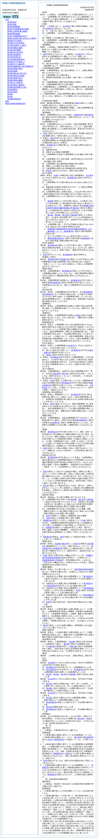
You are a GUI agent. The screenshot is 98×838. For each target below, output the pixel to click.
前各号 (48, 171)
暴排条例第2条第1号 (55, 238)
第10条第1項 (52, 586)
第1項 (52, 138)
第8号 (68, 753)
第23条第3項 (80, 569)
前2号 (48, 516)
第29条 (59, 560)
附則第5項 (59, 740)
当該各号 (49, 28)
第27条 (49, 684)
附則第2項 (51, 775)
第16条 (57, 215)
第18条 (50, 201)
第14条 (50, 215)
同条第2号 (86, 238)
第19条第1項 (51, 702)
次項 (49, 740)
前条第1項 (51, 145)
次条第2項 (78, 115)
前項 (45, 54)
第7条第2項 (88, 576)
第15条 (66, 644)
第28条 (49, 688)
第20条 (74, 215)
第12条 (49, 698)
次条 (48, 518)
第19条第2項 (89, 588)
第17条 (65, 215)
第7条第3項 (67, 255)
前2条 (48, 355)
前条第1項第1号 (61, 544)
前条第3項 (47, 537)
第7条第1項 (71, 178)
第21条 (49, 707)
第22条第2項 (89, 595)
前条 (77, 103)
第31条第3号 (88, 737)
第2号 (77, 544)
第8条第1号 (58, 753)
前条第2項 (58, 548)
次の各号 (66, 26)
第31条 (80, 718)
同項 (78, 590)
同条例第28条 (47, 560)
